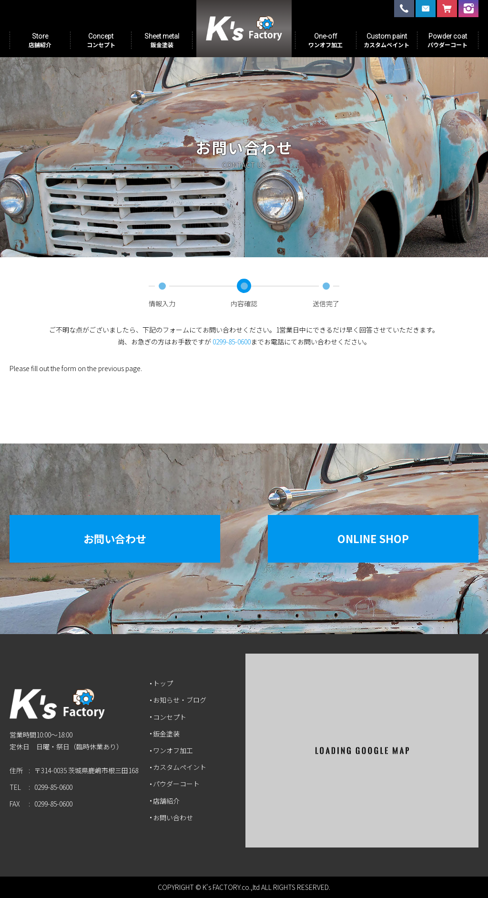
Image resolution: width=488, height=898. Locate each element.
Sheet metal (161, 40)
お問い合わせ (114, 538)
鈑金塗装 (166, 733)
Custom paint (386, 40)
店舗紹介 (166, 801)
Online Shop (373, 538)
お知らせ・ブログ (179, 700)
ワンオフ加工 (173, 750)
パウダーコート (176, 783)
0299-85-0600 (232, 341)
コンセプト (169, 717)
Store (40, 40)
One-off (325, 40)
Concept (101, 40)
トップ (163, 683)
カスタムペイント (179, 767)
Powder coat (447, 40)
